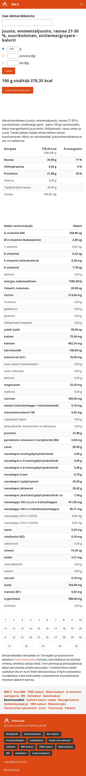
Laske (8, 71)
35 (76, 646)
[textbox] (27, 22)
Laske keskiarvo (41, 753)
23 (22, 637)
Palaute (70, 708)
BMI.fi (15, 4)
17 (55, 628)
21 (5, 637)
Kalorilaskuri (51, 696)
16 (47, 628)
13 (22, 628)
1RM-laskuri (38, 704)
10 (80, 620)
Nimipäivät (12, 734)
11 (5, 628)
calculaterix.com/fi (15, 762)
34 (59, 646)
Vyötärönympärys (16, 704)
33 (43, 646)
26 (47, 637)
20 (80, 628)
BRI (23, 696)
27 (55, 637)
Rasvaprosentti (68, 700)
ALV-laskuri (53, 734)
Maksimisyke (57, 704)
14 (30, 628)
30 (80, 637)
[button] (81, 4)
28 (63, 637)
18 (63, 628)
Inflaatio (10, 746)
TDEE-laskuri (35, 692)
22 (13, 637)
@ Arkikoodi (11, 770)
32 (26, 646)
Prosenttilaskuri (15, 740)
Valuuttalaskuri (32, 734)
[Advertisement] (43, 106)
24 (30, 637)
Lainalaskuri (36, 740)
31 (9, 646)
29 (72, 637)
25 (38, 637)
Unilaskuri (34, 696)
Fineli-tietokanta (24, 659)
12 (13, 628)
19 (72, 628)
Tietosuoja (55, 708)
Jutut (42, 708)
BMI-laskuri (27, 746)
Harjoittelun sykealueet (20, 708)
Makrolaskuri (55, 692)
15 (38, 628)
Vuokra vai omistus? (60, 740)
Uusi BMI (19, 692)
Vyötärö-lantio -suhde (41, 700)
